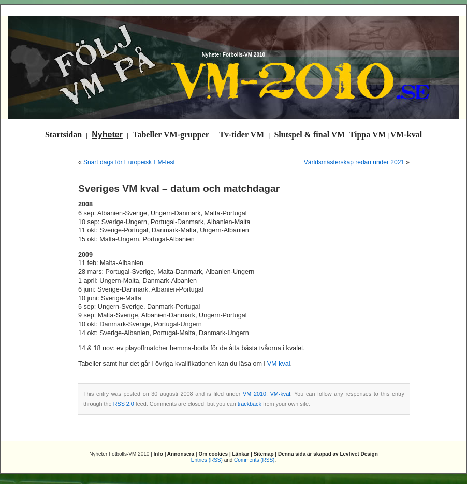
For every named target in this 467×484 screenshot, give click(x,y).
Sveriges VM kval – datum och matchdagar (179, 188)
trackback (249, 403)
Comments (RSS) (254, 460)
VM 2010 (254, 394)
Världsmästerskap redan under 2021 (354, 162)
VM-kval (280, 394)
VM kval (278, 363)
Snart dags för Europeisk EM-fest (129, 162)
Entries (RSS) (207, 460)
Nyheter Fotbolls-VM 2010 (233, 55)
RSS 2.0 (123, 403)
